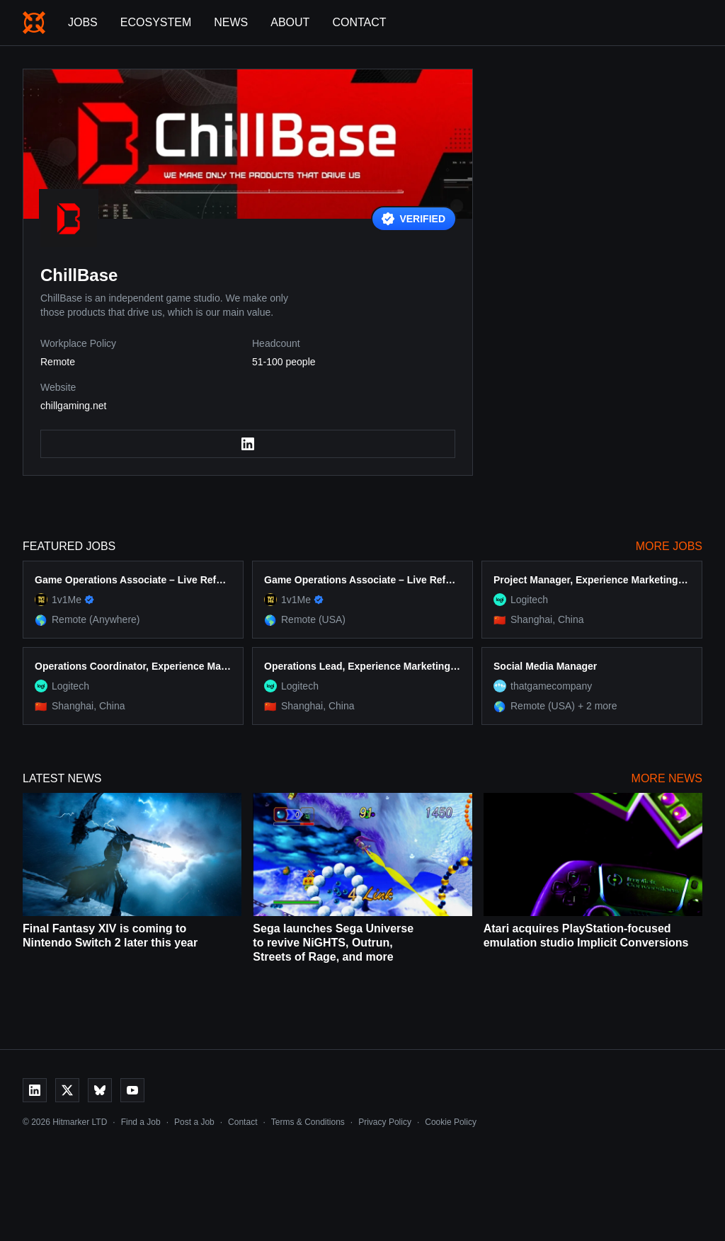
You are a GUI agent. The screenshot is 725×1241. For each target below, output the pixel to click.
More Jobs (669, 546)
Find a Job (141, 1122)
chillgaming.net (73, 405)
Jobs (83, 22)
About (289, 22)
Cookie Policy (450, 1122)
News (231, 22)
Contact (359, 22)
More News (667, 778)
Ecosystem (155, 22)
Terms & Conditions (308, 1122)
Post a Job (194, 1122)
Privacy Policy (384, 1122)
